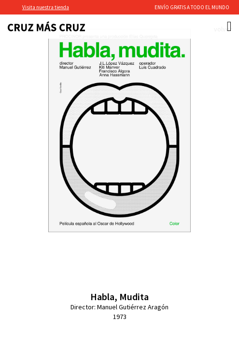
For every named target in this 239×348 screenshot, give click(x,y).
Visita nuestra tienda (45, 7)
